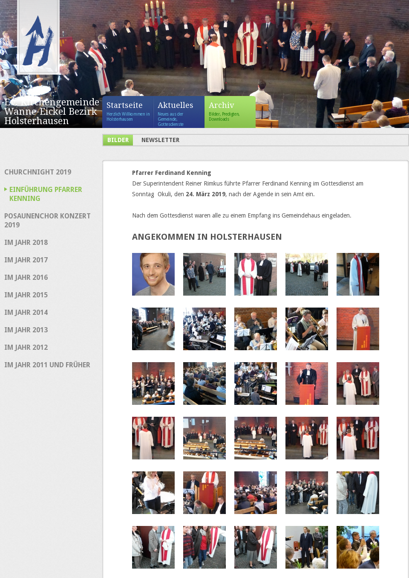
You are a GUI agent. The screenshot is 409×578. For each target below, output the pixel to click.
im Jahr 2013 (26, 330)
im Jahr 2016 (26, 277)
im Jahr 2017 (26, 260)
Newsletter (160, 140)
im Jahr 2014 (26, 312)
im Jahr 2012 (26, 347)
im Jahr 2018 (26, 242)
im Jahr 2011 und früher (47, 365)
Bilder (118, 140)
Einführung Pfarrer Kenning (45, 194)
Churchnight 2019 (37, 172)
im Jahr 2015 (26, 295)
